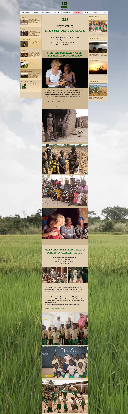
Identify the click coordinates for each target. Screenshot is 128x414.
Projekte (57, 12)
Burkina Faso (67, 12)
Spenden (77, 12)
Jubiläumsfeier (46, 12)
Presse (87, 12)
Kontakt (95, 12)
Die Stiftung (25, 12)
